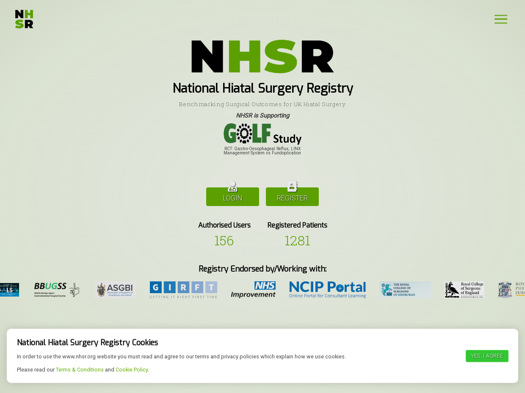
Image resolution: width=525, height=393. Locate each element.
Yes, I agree (487, 380)
